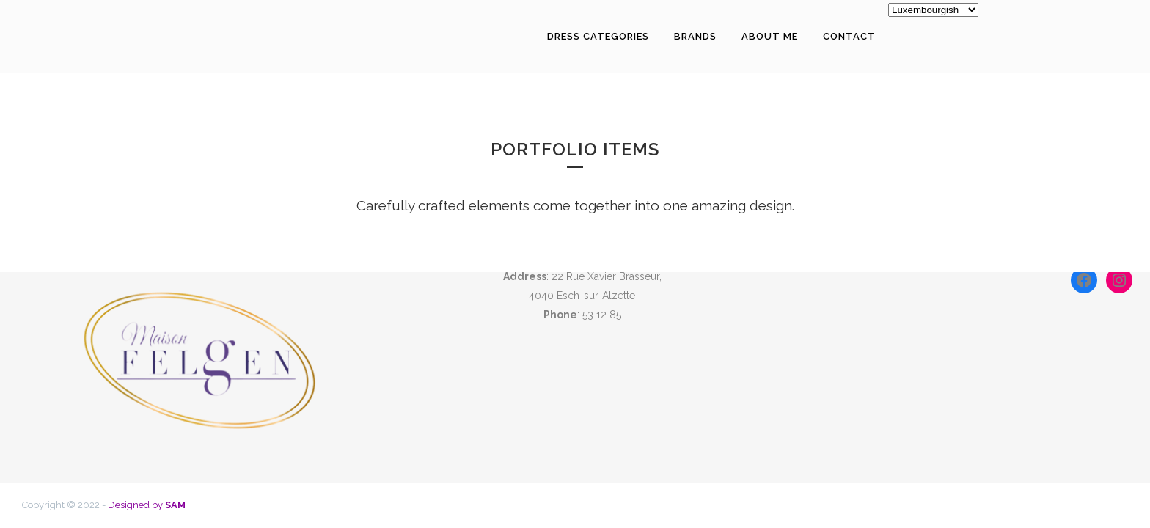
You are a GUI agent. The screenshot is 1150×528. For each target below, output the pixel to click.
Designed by (147, 504)
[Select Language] (933, 10)
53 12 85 (601, 314)
